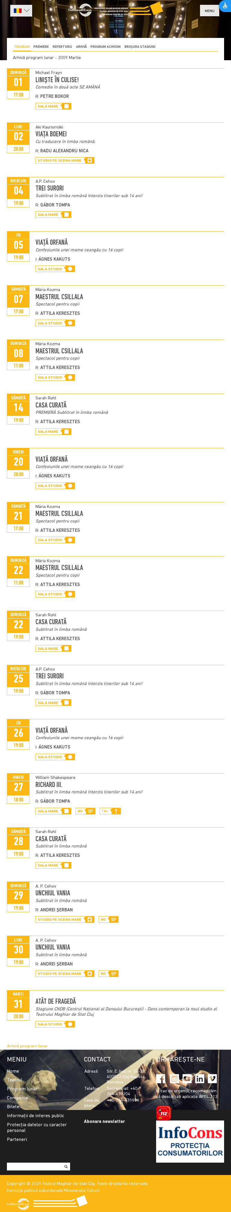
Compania (17, 1098)
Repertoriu (62, 47)
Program (22, 47)
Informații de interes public (35, 1116)
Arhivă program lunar (27, 1046)
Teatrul (14, 1080)
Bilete (13, 1107)
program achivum (106, 47)
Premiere (41, 47)
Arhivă (81, 47)
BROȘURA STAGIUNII (140, 47)
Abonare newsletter (104, 1122)
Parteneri (17, 1139)
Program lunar (22, 1089)
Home (13, 1071)
